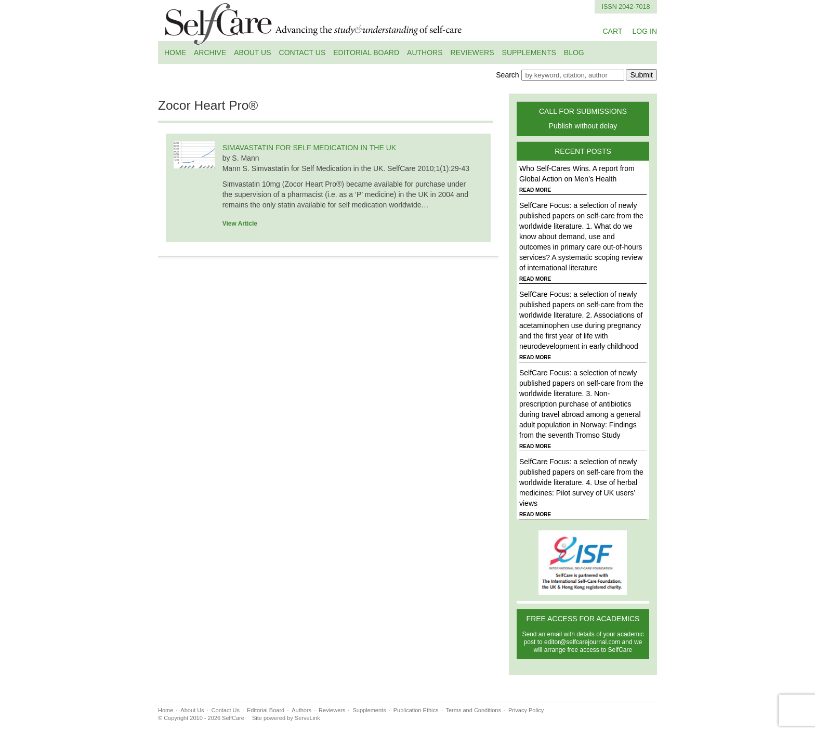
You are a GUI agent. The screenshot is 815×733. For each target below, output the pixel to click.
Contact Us (302, 52)
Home (175, 52)
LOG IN (645, 31)
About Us (252, 52)
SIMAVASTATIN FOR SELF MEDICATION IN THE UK (309, 147)
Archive (210, 52)
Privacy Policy (526, 710)
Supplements (529, 52)
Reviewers (472, 52)
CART (612, 31)
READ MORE (535, 190)
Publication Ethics (416, 710)
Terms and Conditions (473, 710)
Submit (641, 75)
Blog (574, 52)
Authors (424, 52)
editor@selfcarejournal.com (582, 642)
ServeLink (307, 718)
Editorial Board (366, 52)
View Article (239, 223)
